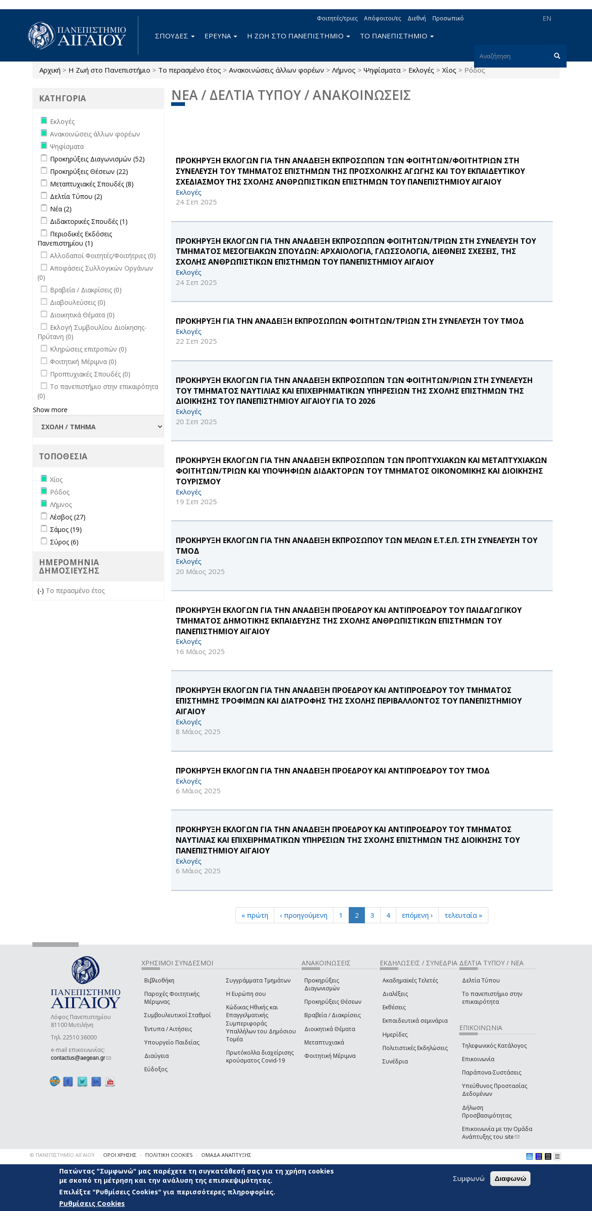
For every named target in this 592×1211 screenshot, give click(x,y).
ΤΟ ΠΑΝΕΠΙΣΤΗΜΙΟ (397, 35)
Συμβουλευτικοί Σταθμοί (177, 1015)
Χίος (449, 69)
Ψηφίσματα (382, 69)
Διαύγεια (156, 1056)
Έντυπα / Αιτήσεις (168, 1029)
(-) (41, 590)
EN (547, 18)
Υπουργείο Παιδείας (171, 1042)
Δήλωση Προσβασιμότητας (487, 1111)
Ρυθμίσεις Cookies (92, 1203)
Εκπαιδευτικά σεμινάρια (415, 1021)
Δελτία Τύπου (481, 980)
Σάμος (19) (66, 529)
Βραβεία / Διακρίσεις (332, 1015)
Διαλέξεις (395, 994)
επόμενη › (417, 915)
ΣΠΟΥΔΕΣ (175, 35)
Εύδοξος (155, 1069)
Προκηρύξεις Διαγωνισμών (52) (97, 158)
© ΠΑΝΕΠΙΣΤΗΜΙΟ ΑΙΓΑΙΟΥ (62, 1154)
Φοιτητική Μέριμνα (330, 1056)
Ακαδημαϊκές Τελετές (410, 980)
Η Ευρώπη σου (246, 994)
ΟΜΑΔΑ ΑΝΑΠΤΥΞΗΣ (226, 1154)
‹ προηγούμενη (303, 915)
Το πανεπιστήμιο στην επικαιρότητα (492, 998)
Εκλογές (421, 69)
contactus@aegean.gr (81, 1058)
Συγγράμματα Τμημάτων (258, 980)
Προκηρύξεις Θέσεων (332, 1002)
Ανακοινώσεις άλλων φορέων (276, 69)
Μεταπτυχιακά (324, 1042)
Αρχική (50, 69)
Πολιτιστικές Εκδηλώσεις (415, 1048)
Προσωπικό (448, 18)
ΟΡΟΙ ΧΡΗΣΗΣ (119, 1154)
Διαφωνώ (510, 1179)
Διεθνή (416, 18)
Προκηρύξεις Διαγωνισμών (321, 984)
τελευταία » (463, 915)
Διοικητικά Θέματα (329, 1029)
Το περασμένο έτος (189, 69)
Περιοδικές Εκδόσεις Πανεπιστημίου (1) (74, 238)
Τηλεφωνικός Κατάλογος (494, 1046)
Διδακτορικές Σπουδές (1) (89, 221)
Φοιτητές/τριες (337, 18)
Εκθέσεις (394, 1007)
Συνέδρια (395, 1061)
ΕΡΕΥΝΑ (220, 35)
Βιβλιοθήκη (159, 980)
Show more (50, 409)
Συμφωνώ (469, 1178)
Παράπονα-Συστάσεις (491, 1072)
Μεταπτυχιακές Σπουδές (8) (92, 183)
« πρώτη (254, 915)
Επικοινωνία (478, 1059)
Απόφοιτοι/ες (382, 18)
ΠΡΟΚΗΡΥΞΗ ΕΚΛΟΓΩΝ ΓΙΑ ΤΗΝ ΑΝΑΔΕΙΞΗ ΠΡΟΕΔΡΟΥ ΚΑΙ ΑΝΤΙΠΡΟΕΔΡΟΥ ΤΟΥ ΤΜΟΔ (333, 771)
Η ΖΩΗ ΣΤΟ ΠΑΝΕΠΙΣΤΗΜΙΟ (298, 35)
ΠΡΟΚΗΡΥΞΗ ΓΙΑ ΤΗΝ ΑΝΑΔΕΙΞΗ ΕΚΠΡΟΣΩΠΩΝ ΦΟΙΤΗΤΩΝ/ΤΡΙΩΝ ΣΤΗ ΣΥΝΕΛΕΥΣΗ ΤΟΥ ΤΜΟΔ (350, 321)
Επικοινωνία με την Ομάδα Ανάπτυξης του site (497, 1133)
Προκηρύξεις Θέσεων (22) (89, 171)
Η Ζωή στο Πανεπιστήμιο (109, 69)
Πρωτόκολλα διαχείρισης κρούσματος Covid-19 (260, 1056)
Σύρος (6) (64, 542)
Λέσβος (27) (68, 517)
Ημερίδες (394, 1034)
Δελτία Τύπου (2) (76, 196)
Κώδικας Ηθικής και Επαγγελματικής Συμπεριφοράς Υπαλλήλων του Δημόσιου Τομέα (261, 1023)
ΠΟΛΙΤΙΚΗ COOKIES (168, 1154)
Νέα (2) (61, 208)
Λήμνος (344, 69)
